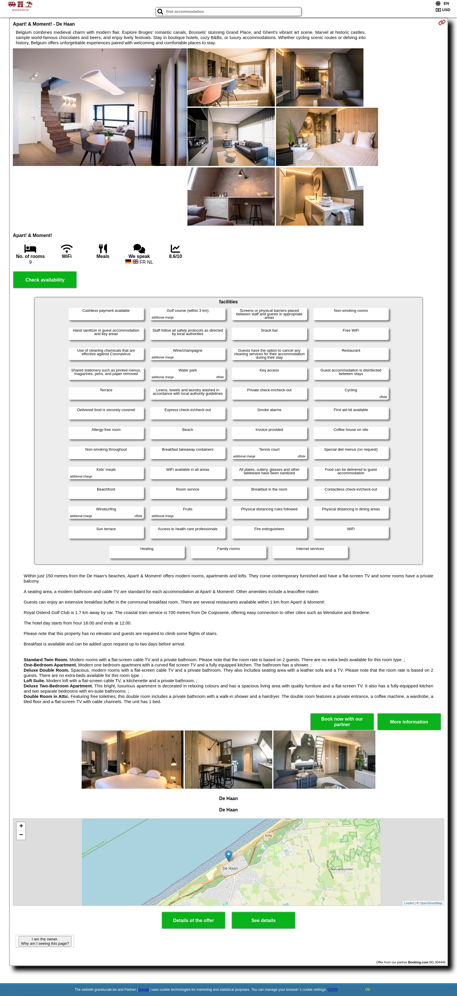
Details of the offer (193, 920)
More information (409, 721)
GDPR (333, 990)
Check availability (44, 279)
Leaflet (409, 903)
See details (263, 920)
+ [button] (21, 826)
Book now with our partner (342, 722)
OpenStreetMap (431, 903)
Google (144, 990)
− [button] (21, 835)
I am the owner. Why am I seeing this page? (45, 941)
